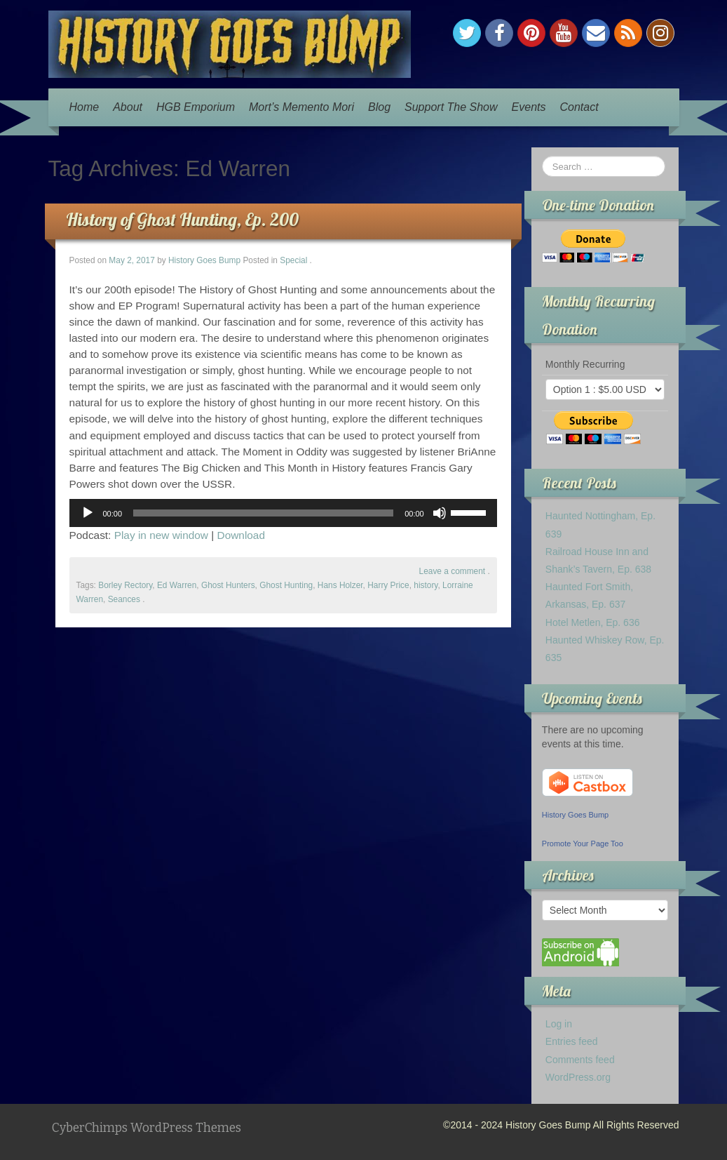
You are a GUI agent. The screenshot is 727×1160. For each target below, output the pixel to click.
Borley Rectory (125, 585)
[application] (283, 513)
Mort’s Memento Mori (301, 107)
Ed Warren (176, 585)
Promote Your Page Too (582, 843)
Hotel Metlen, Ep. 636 (592, 622)
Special (293, 260)
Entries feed (571, 1041)
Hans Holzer (340, 585)
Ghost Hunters (228, 585)
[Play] (88, 513)
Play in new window (161, 535)
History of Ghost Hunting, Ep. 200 (182, 219)
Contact (578, 107)
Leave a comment (452, 571)
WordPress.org (578, 1077)
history (425, 585)
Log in (558, 1023)
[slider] (263, 512)
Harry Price (388, 585)
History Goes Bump (204, 260)
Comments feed (580, 1059)
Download (241, 535)
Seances (124, 599)
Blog (379, 107)
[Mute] (440, 513)
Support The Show (451, 107)
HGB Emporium (195, 107)
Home (84, 107)
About (127, 107)
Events (529, 107)
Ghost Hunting (286, 585)
